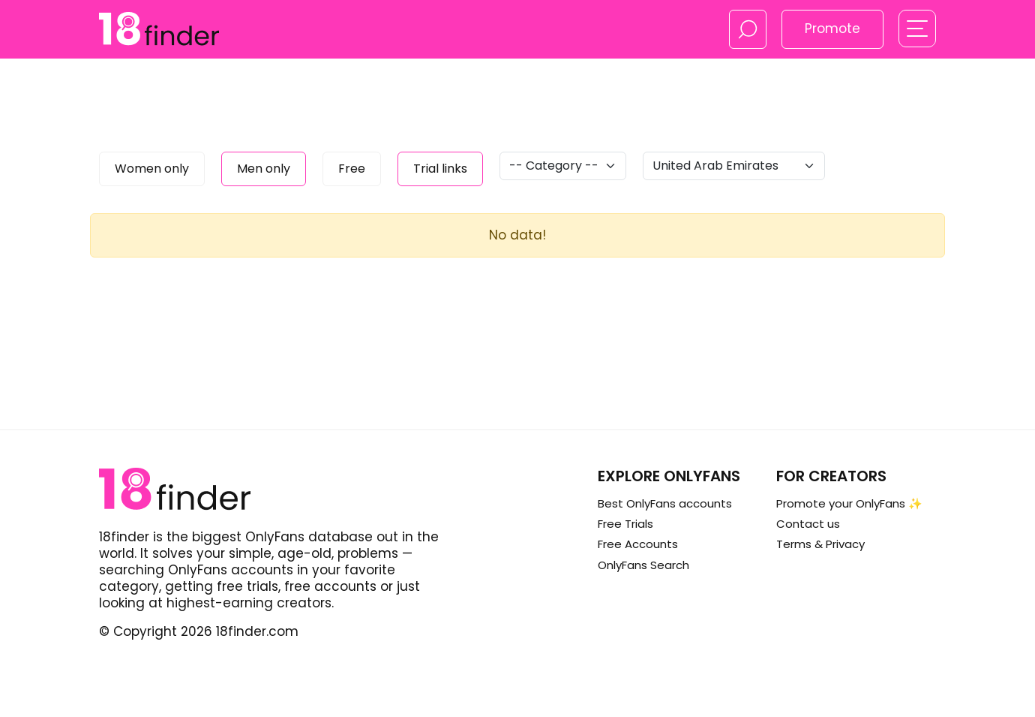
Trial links (440, 168)
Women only (152, 168)
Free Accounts (638, 544)
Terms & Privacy (820, 544)
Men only (263, 168)
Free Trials (625, 524)
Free (351, 168)
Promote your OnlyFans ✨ (849, 503)
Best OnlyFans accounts (665, 503)
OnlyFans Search (643, 565)
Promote (832, 29)
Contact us (808, 524)
